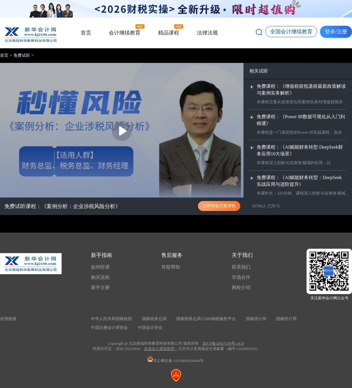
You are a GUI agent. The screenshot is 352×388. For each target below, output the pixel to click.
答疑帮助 (170, 267)
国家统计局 (256, 319)
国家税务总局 (154, 319)
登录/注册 (336, 32)
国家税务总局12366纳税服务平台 (206, 319)
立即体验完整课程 (219, 205)
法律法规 (207, 33)
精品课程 (168, 33)
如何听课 (100, 267)
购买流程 (100, 277)
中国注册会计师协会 (109, 327)
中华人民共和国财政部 (111, 319)
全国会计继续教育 (291, 32)
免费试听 (21, 55)
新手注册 (100, 287)
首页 (86, 33)
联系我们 (241, 267)
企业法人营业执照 (159, 348)
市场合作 (241, 277)
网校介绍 (241, 287)
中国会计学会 (150, 327)
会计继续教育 (125, 33)
